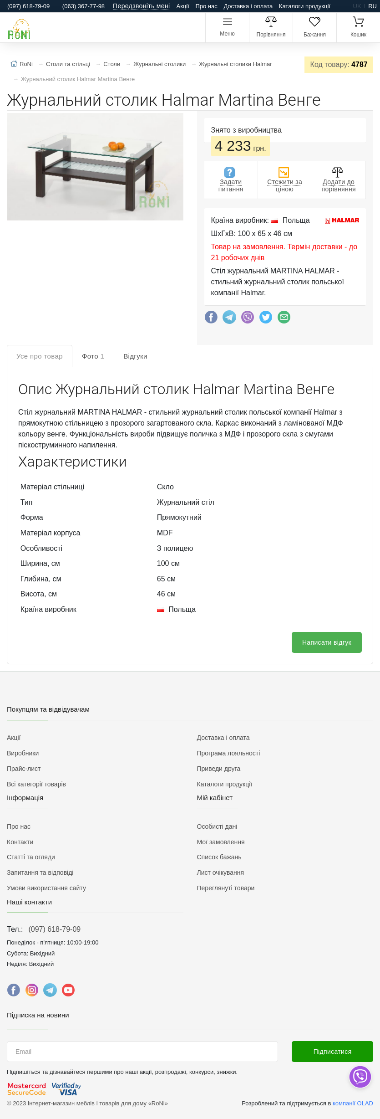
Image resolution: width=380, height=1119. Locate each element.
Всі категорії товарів (36, 784)
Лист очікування (220, 872)
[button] (94, 167)
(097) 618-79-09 (54, 929)
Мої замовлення (221, 842)
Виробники (23, 753)
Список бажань (219, 857)
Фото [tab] (93, 356)
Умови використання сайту (46, 888)
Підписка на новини (38, 1015)
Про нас (206, 6)
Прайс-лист (24, 768)
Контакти (20, 842)
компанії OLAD (353, 1103)
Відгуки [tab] (135, 356)
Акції (183, 6)
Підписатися (333, 1051)
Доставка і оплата (248, 6)
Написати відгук (326, 642)
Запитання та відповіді (40, 872)
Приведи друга (219, 768)
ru (372, 6)
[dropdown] (359, 1076)
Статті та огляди (31, 857)
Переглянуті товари (226, 888)
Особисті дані (217, 826)
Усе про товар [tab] (39, 356)
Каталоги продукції (304, 6)
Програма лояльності (228, 753)
